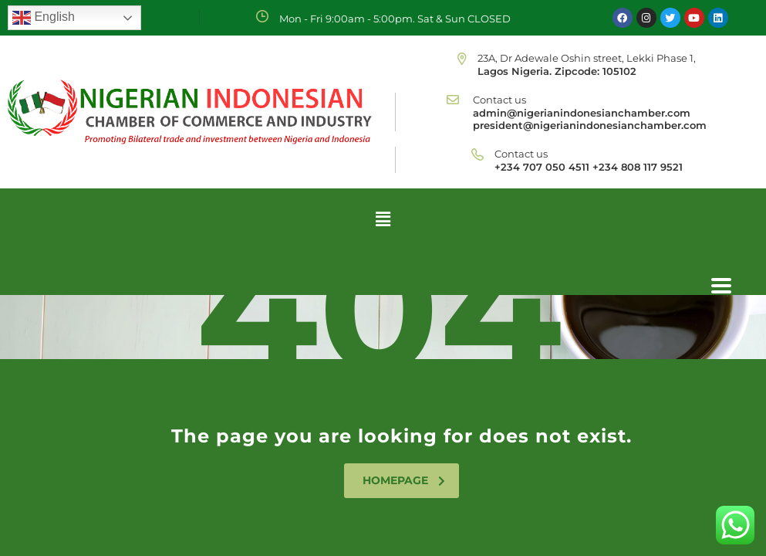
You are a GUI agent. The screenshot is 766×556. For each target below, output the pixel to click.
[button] (383, 218)
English (43, 17)
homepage (404, 480)
